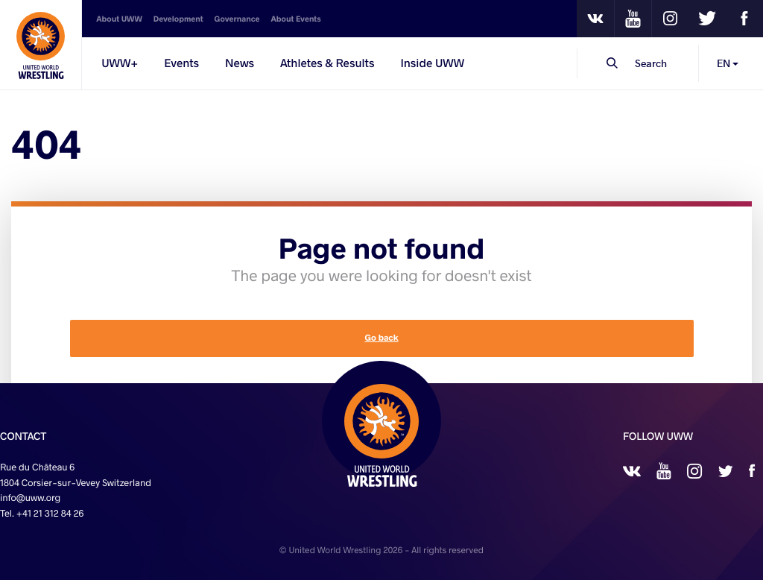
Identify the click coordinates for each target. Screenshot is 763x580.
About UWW (119, 18)
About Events (295, 18)
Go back (381, 338)
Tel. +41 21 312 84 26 (41, 514)
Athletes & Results (327, 63)
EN (727, 63)
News (239, 63)
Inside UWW (432, 63)
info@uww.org (30, 498)
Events (181, 63)
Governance (237, 18)
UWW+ (119, 63)
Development (178, 18)
